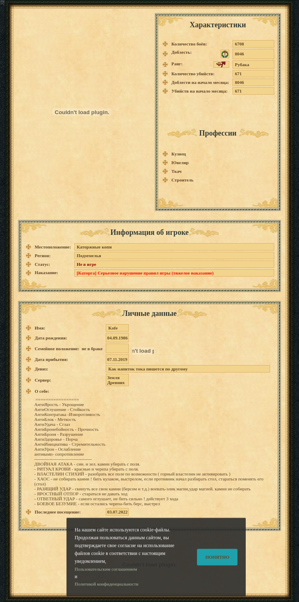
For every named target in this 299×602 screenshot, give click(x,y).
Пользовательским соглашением (106, 578)
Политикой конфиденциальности (106, 593)
